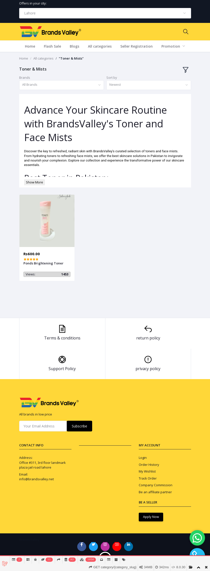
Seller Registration (136, 46)
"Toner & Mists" (71, 58)
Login (143, 457)
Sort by (111, 77)
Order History (149, 464)
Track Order (148, 478)
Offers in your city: (33, 3)
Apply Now (151, 516)
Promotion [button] (171, 46)
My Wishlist (147, 471)
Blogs (74, 46)
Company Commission (155, 485)
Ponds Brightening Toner (43, 263)
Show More (34, 182)
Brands (24, 77)
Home (30, 46)
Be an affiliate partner (155, 492)
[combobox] (105, 13)
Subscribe (79, 426)
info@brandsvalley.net (36, 479)
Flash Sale (52, 46)
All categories (100, 46)
